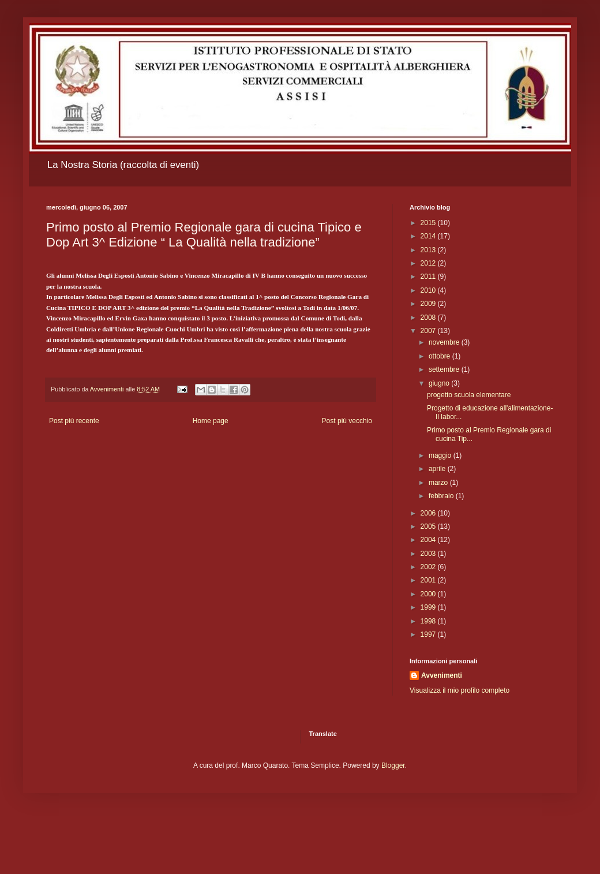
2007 (429, 331)
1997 (429, 634)
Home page (210, 421)
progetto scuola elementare (469, 395)
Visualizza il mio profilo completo (459, 690)
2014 (429, 236)
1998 (429, 621)
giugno (440, 383)
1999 (429, 607)
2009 (429, 304)
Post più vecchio (347, 421)
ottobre (440, 356)
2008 (429, 317)
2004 (429, 540)
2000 (429, 594)
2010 (429, 290)
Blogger (393, 765)
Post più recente (74, 421)
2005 (429, 526)
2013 (429, 250)
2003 (429, 554)
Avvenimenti (441, 675)
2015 (429, 223)
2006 (429, 513)
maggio (441, 455)
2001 (429, 580)
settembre (445, 369)
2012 (429, 263)
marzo (439, 483)
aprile (438, 469)
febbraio (442, 496)
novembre (445, 342)
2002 (429, 567)
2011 (429, 276)
